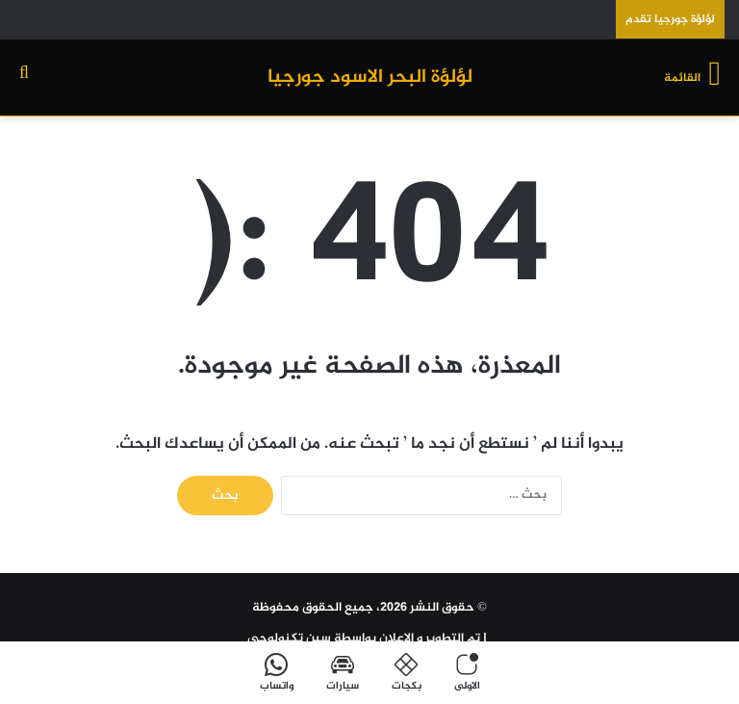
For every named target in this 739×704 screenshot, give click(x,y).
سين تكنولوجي (289, 638)
